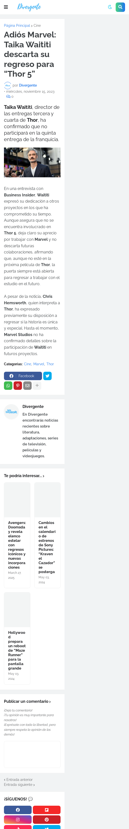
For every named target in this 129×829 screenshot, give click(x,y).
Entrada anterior (19, 780)
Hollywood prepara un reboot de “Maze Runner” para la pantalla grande (17, 650)
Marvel (38, 364)
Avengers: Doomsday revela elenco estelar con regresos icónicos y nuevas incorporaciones (17, 545)
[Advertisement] (96, 52)
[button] (6, 7)
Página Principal (17, 25)
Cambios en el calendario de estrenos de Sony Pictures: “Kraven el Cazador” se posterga (47, 547)
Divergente (33, 406)
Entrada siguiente (18, 785)
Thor (50, 364)
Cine (37, 25)
